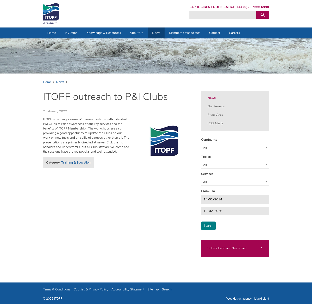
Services (207, 174)
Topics (206, 157)
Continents (209, 139)
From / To (208, 191)
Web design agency (239, 299)
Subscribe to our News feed (227, 248)
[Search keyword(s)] (222, 15)
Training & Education (76, 162)
